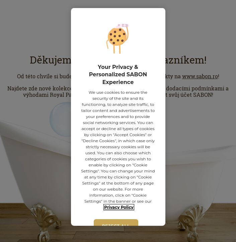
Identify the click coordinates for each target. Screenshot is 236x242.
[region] (118, 117)
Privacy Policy (118, 207)
